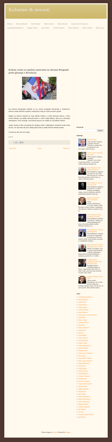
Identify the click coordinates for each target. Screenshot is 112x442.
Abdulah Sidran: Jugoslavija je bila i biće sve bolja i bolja (94, 261)
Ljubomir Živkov (83, 322)
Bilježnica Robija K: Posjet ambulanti (93, 199)
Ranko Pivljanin (83, 348)
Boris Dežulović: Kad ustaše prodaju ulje (93, 168)
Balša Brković (82, 379)
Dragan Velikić (32, 28)
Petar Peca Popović (84, 381)
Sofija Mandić (82, 368)
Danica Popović (83, 338)
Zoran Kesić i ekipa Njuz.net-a (87, 315)
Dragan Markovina (84, 363)
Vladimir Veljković (84, 376)
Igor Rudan (81, 417)
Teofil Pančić (35, 24)
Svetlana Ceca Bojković (85, 353)
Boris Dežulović (21, 24)
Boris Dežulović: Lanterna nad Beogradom (95, 230)
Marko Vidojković (83, 327)
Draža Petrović (63, 24)
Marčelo (80, 333)
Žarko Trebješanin (83, 402)
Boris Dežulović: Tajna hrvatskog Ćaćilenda (94, 215)
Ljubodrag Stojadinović (15, 28)
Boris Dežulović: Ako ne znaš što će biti (94, 183)
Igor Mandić (82, 409)
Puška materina (91, 139)
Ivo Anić (81, 412)
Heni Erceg (100, 28)
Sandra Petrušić (83, 371)
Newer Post (12, 148)
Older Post (66, 148)
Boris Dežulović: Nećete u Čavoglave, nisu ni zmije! (95, 245)
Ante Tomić (45, 28)
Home (39, 148)
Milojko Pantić (82, 386)
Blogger (67, 432)
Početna (10, 24)
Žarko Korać (82, 366)
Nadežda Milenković (84, 345)
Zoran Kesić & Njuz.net (79, 24)
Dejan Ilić (81, 325)
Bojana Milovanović (84, 399)
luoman (55, 432)
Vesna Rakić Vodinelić (85, 358)
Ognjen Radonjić (83, 389)
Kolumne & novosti (29, 9)
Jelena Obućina (73, 28)
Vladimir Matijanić (84, 407)
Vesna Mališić (82, 335)
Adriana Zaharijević (84, 396)
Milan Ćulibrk (87, 28)
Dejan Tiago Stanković (85, 361)
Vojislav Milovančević (85, 384)
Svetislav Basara (58, 28)
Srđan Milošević (83, 373)
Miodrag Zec (82, 391)
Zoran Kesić (82, 330)
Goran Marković (83, 340)
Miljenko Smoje (83, 404)
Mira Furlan (82, 394)
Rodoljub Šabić (83, 350)
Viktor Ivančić (49, 24)
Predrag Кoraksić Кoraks (85, 414)
